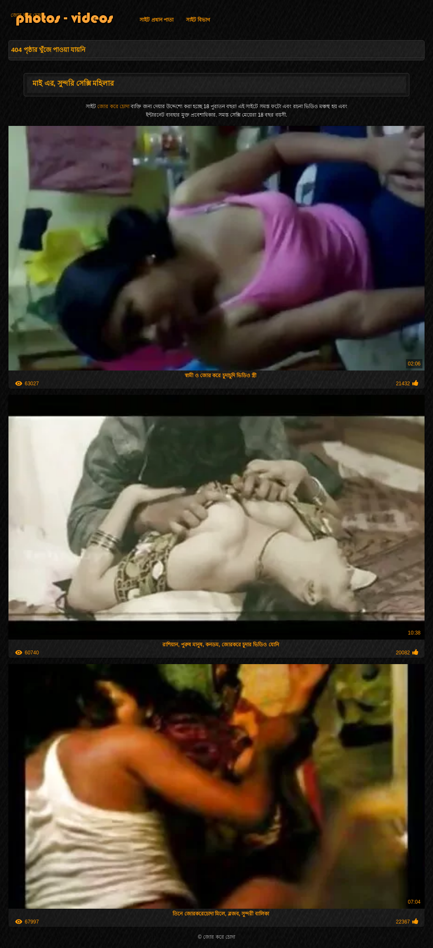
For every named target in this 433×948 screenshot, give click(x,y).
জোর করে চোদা (27, 15)
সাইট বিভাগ (198, 20)
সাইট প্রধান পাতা (156, 20)
